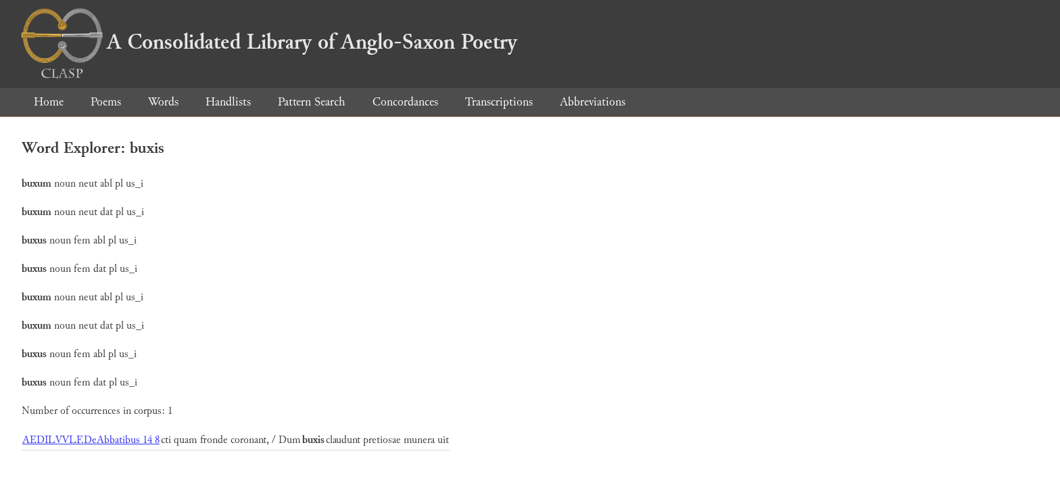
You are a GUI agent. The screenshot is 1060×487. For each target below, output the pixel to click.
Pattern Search (311, 101)
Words (163, 101)
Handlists (228, 101)
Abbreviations (592, 101)
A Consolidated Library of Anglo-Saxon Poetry (269, 41)
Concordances (405, 101)
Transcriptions (499, 101)
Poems (106, 101)
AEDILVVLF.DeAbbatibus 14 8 (91, 440)
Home (49, 101)
